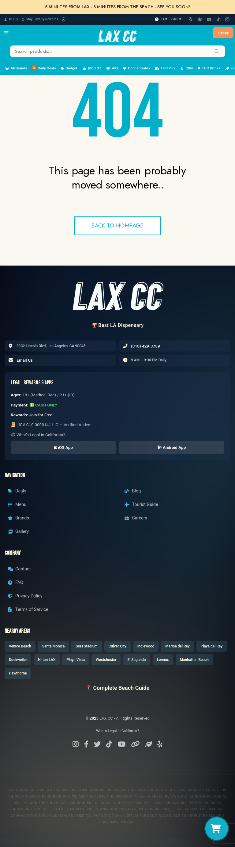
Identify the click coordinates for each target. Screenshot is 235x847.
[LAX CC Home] (117, 296)
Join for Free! (41, 414)
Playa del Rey (211, 646)
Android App (172, 447)
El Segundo (136, 660)
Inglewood (146, 646)
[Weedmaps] (200, 19)
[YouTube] (209, 19)
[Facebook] (86, 744)
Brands (18, 518)
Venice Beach (20, 646)
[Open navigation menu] (6, 33)
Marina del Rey (177, 646)
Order (223, 32)
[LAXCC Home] (117, 33)
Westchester (106, 660)
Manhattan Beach (194, 660)
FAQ (15, 582)
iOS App (63, 447)
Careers (136, 518)
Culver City (117, 646)
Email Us (25, 360)
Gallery (18, 531)
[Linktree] (135, 744)
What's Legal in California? (38, 434)
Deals (17, 491)
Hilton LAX (46, 660)
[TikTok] (218, 19)
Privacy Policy (25, 596)
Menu (17, 504)
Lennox (163, 660)
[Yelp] (191, 19)
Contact (19, 569)
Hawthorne (18, 673)
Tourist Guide (141, 504)
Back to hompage (117, 226)
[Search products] (117, 51)
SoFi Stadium (86, 646)
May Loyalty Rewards (39, 19)
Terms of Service (28, 609)
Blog (11, 19)
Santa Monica (53, 646)
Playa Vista (75, 660)
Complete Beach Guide (118, 688)
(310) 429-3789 (145, 346)
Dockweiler (18, 660)
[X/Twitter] (97, 744)
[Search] (217, 51)
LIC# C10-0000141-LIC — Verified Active (50, 424)
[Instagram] (227, 19)
